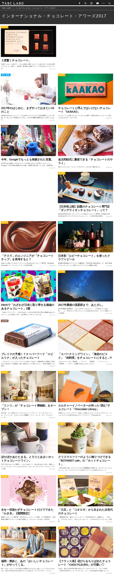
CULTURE (4, 127)
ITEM (60, 223)
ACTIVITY (4, 28)
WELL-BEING (6, 75)
